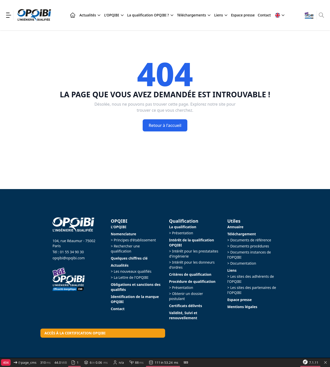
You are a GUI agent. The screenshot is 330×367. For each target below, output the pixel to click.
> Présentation (181, 233)
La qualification (182, 226)
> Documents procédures (248, 246)
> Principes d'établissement (133, 240)
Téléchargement (241, 234)
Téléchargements (194, 15)
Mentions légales (242, 306)
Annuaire (235, 226)
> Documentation (241, 263)
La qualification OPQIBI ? (150, 15)
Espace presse (243, 15)
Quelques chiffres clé (129, 258)
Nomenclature (123, 234)
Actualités (90, 15)
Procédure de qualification (192, 281)
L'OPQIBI (114, 15)
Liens (221, 15)
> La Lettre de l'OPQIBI (129, 277)
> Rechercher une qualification (125, 249)
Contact (264, 15)
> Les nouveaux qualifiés (131, 271)
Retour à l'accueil (165, 125)
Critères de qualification (190, 274)
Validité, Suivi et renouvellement (183, 315)
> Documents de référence (249, 240)
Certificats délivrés (185, 305)
